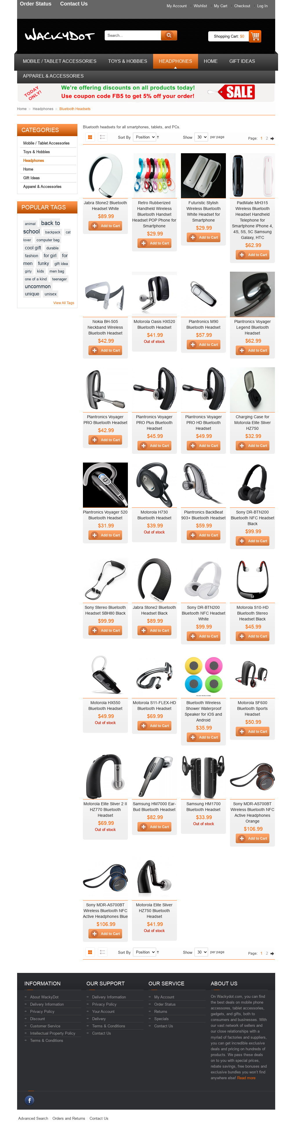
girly (28, 271)
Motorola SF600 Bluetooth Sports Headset (252, 708)
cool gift (33, 247)
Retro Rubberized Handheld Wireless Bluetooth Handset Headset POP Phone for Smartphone (154, 214)
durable (52, 248)
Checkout (242, 5)
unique (32, 294)
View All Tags (63, 303)
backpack (52, 232)
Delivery (99, 1018)
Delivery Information (47, 1004)
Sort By (124, 137)
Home (22, 109)
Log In (262, 5)
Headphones (43, 109)
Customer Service (45, 1026)
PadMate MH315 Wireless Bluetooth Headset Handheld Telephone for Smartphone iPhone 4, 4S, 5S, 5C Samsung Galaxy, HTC (252, 220)
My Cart (220, 5)
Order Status (165, 1004)
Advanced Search (33, 1118)
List (102, 137)
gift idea (61, 263)
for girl (50, 255)
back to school (41, 227)
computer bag (48, 240)
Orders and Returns (68, 1118)
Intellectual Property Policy (52, 1033)
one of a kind (36, 279)
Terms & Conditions (46, 1040)
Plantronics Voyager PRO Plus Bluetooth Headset (154, 422)
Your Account (103, 1011)
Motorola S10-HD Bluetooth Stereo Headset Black (253, 613)
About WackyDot (44, 997)
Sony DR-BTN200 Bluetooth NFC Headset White (203, 613)
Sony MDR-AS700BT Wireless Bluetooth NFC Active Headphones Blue (105, 911)
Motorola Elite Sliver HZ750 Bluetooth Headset (154, 911)
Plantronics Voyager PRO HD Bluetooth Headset (203, 422)
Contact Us (101, 1033)
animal (30, 224)
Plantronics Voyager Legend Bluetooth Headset (252, 327)
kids (40, 271)
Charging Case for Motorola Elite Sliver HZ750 (252, 422)
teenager (59, 279)
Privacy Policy (42, 1011)
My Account (177, 5)
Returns (160, 1011)
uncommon (38, 286)
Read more (246, 1077)
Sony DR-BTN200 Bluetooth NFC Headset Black (252, 518)
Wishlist (200, 5)
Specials (161, 1018)
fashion (31, 255)
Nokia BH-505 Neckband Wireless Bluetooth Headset (105, 327)
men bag (57, 271)
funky (43, 263)
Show (187, 137)
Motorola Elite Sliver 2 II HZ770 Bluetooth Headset (105, 809)
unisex (51, 294)
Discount (37, 1018)
